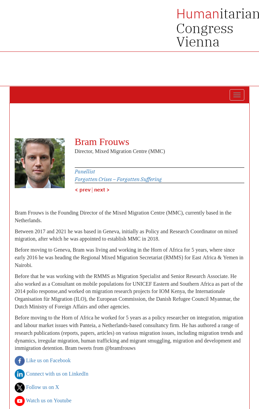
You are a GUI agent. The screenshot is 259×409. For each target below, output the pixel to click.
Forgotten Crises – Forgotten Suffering (118, 179)
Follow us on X (37, 387)
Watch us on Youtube (43, 401)
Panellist (85, 171)
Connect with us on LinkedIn (51, 374)
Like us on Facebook (43, 361)
